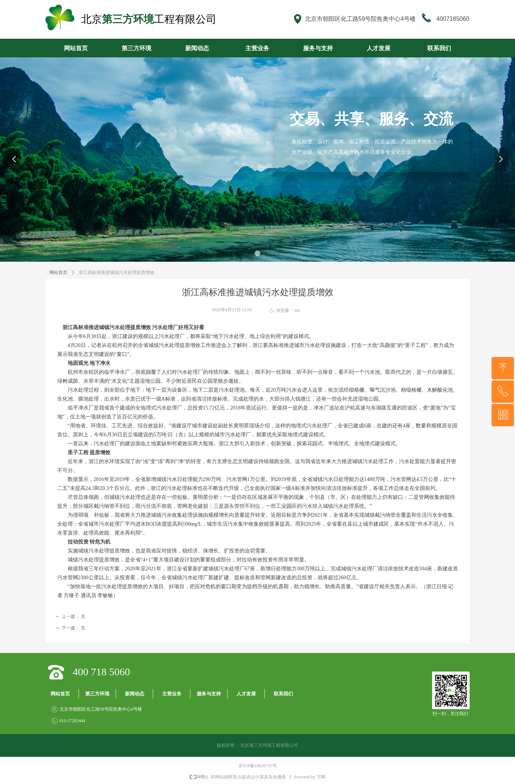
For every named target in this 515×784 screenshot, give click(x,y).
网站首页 (58, 272)
